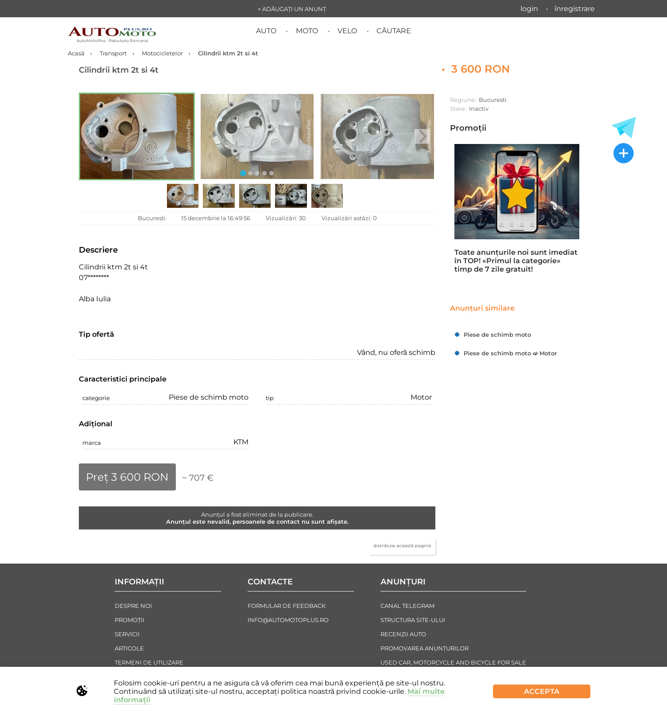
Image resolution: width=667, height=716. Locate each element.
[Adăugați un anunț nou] (623, 154)
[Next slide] (422, 136)
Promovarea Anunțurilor (424, 648)
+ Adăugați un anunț (292, 8)
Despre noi (133, 605)
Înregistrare (575, 8)
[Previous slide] (92, 136)
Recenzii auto (403, 634)
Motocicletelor (162, 53)
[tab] (243, 173)
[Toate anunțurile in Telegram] (623, 127)
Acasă (76, 53)
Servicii (127, 634)
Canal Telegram (407, 605)
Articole (129, 648)
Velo (347, 31)
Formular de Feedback (287, 605)
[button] (137, 136)
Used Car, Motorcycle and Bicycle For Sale (453, 662)
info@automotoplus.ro (288, 619)
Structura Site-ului (412, 619)
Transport (113, 53)
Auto (266, 31)
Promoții (468, 128)
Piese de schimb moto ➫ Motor (510, 353)
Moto (307, 31)
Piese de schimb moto (497, 334)
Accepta (541, 691)
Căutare (393, 31)
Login (529, 8)
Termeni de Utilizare (149, 662)
